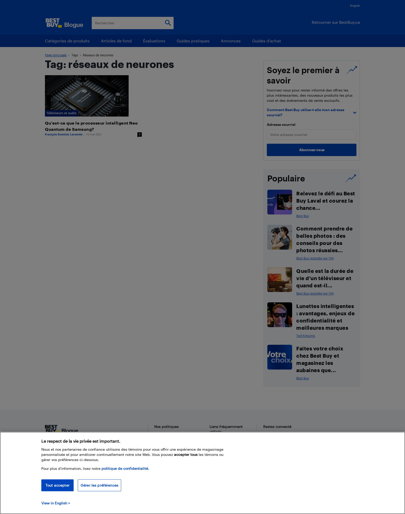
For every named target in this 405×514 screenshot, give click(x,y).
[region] (202, 473)
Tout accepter (57, 485)
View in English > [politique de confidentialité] (55, 503)
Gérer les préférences (99, 485)
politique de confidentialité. (125, 468)
